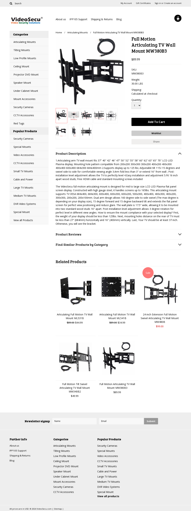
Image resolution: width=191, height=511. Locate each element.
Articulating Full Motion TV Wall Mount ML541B (117, 315)
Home (59, 32)
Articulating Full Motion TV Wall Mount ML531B (74, 315)
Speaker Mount (22, 82)
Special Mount (21, 212)
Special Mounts (22, 146)
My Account (126, 3)
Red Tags (18, 123)
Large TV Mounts (23, 187)
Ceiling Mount (21, 66)
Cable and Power (23, 179)
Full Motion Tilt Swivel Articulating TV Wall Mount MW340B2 (75, 387)
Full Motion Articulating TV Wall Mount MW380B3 (117, 385)
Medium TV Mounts (24, 195)
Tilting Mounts (21, 50)
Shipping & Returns (102, 19)
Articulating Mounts (24, 42)
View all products (108, 495)
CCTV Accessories (23, 115)
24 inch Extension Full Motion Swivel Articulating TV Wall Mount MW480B (160, 317)
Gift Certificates (143, 3)
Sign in (158, 3)
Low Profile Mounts (24, 58)
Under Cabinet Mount (25, 90)
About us (61, 19)
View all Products (23, 220)
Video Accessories (23, 155)
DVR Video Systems (24, 204)
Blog (119, 19)
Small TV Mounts (23, 171)
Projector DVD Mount (26, 74)
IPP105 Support (78, 19)
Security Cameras (23, 107)
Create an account (172, 3)
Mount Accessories (24, 99)
